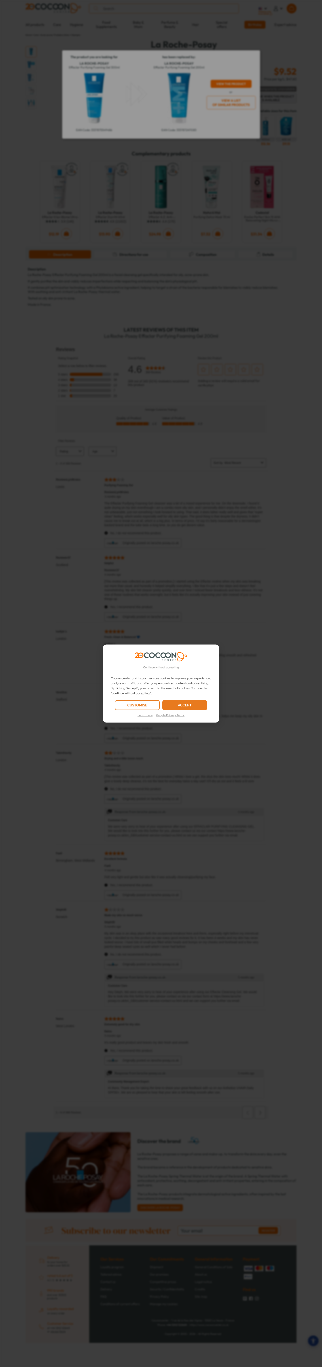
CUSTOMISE (137, 705)
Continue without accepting (161, 667)
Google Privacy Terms (170, 715)
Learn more (145, 715)
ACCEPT (185, 705)
